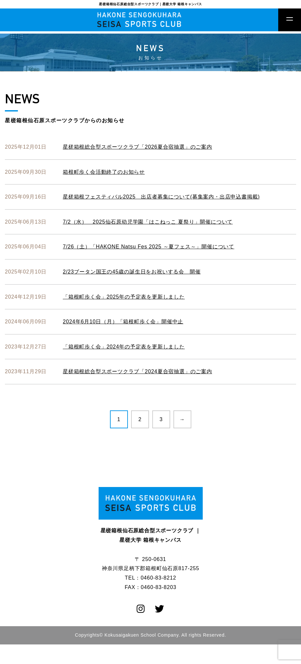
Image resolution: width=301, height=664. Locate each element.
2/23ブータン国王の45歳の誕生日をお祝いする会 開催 (131, 271)
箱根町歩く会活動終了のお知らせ (104, 172)
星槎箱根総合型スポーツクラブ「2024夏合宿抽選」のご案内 (137, 371)
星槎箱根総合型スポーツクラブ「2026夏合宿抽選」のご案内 (137, 147)
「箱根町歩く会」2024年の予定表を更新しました (124, 346)
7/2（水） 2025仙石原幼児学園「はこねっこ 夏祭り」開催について (148, 222)
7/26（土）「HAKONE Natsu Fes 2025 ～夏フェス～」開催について (148, 246)
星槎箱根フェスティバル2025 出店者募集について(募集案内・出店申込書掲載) (161, 196)
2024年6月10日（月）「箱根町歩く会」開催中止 (123, 321)
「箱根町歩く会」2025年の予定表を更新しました (124, 297)
